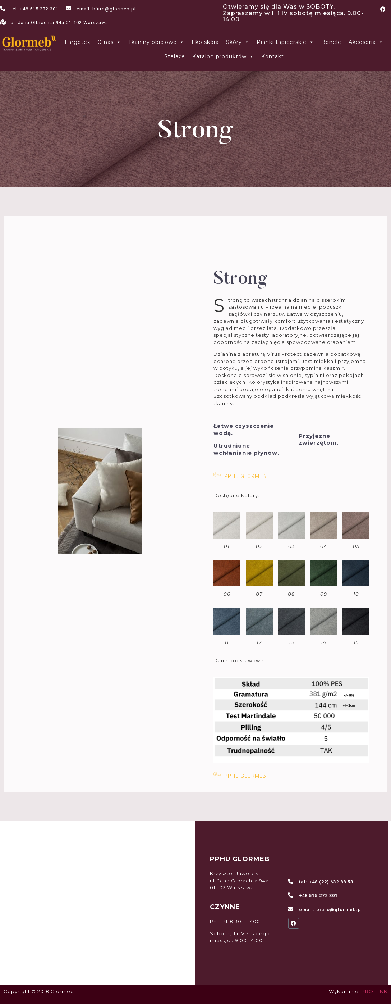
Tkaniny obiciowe (156, 42)
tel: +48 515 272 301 (35, 9)
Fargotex (77, 42)
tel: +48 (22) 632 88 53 (326, 882)
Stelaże (174, 56)
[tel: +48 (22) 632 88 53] (291, 881)
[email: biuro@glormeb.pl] (68, 8)
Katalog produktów (223, 56)
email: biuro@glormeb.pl (106, 9)
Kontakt (272, 56)
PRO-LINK (374, 991)
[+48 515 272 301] (291, 895)
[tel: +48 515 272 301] (2, 8)
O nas (109, 42)
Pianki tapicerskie (285, 42)
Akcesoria (366, 42)
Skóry (237, 42)
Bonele (331, 42)
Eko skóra (205, 42)
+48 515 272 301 (318, 895)
